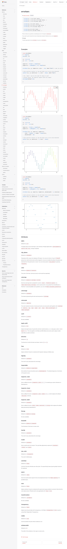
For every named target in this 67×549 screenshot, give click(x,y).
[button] (8, 10)
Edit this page (24, 537)
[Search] (23, 2)
